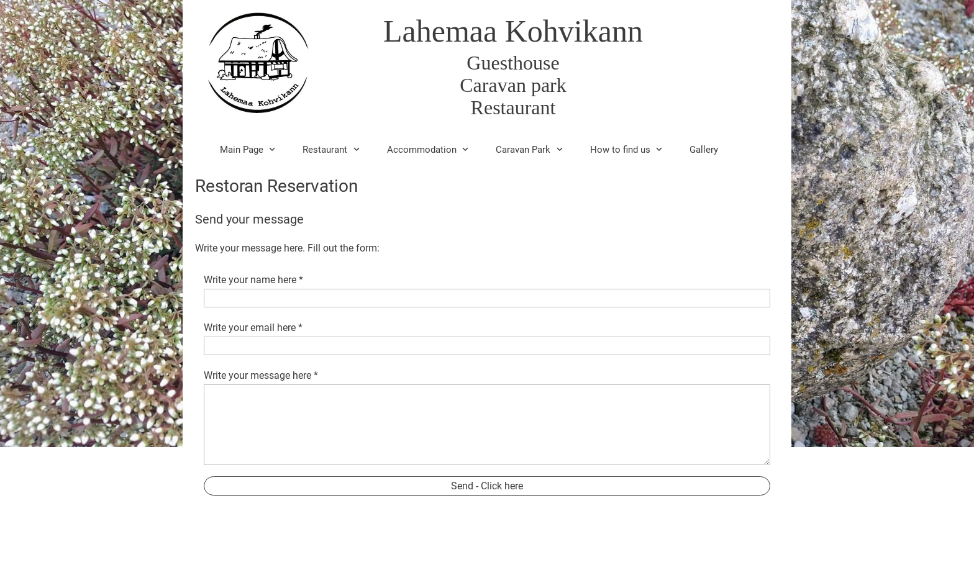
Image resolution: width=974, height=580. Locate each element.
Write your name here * (253, 280)
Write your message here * (261, 375)
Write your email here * (253, 327)
